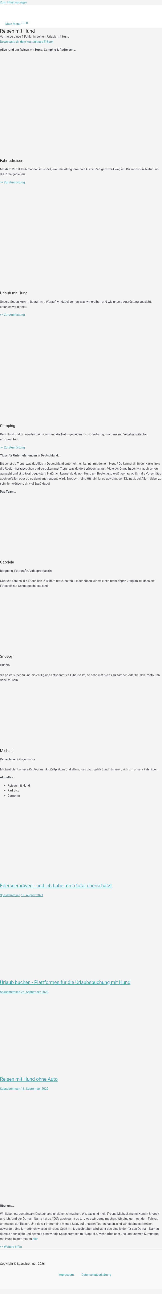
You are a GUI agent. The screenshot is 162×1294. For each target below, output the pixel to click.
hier (35, 1239)
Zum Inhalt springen (13, 2)
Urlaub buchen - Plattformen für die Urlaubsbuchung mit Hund (65, 982)
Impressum (66, 1275)
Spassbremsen (10, 895)
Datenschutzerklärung (96, 1275)
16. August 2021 (32, 895)
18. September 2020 (34, 1088)
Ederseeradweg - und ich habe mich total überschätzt (56, 885)
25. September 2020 (34, 992)
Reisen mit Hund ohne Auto (29, 1079)
